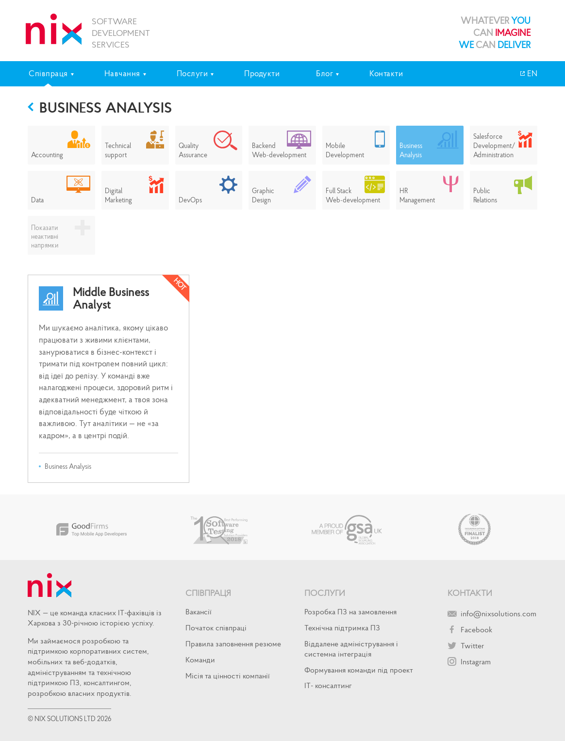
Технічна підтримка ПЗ (342, 627)
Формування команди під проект (358, 670)
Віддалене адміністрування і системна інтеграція (351, 649)
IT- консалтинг (328, 685)
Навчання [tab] (122, 73)
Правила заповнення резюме (233, 643)
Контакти (386, 73)
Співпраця (208, 592)
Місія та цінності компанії (227, 675)
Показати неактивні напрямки (44, 236)
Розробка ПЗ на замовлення (350, 611)
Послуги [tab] (192, 73)
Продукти (262, 73)
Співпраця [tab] (48, 73)
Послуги (324, 592)
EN (531, 73)
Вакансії (198, 611)
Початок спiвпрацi (216, 627)
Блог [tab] (324, 73)
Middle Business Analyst (111, 299)
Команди (200, 659)
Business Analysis (105, 107)
